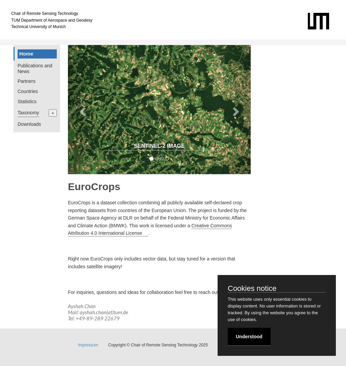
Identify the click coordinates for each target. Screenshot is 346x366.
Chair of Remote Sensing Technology (44, 13)
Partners (26, 81)
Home (26, 53)
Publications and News (35, 68)
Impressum (88, 345)
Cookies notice (252, 289)
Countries (28, 91)
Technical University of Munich (38, 26)
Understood (249, 336)
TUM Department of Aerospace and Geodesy (51, 20)
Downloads (29, 124)
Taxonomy (28, 112)
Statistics (27, 101)
